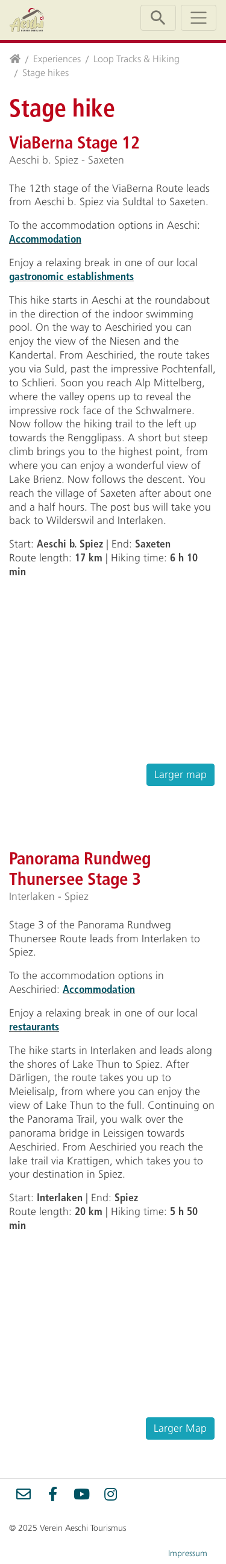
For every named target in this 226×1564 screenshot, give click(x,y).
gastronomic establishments (71, 276)
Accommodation (45, 238)
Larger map (180, 774)
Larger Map (180, 1428)
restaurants (34, 1026)
